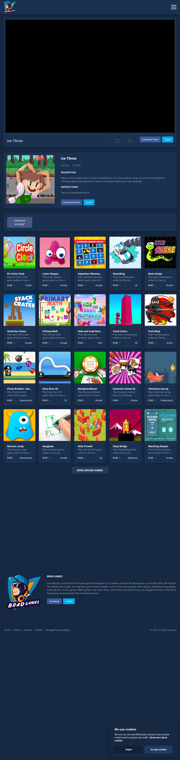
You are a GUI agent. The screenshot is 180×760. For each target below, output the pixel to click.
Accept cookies (159, 749)
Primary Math (50, 331)
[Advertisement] (90, 519)
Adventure (133, 458)
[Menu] (173, 7)
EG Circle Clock (15, 273)
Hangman (48, 446)
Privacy (17, 630)
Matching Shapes (158, 446)
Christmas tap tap (158, 388)
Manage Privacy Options (57, 630)
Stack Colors (120, 331)
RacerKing (119, 273)
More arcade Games (90, 470)
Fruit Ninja (154, 331)
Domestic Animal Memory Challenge (133, 388)
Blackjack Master (87, 388)
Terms (7, 630)
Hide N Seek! (85, 446)
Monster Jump (15, 446)
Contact (38, 630)
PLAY (9, 285)
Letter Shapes (50, 273)
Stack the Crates (16, 331)
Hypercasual (26, 400)
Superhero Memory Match (92, 273)
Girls (100, 343)
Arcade (65, 165)
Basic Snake (155, 273)
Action (170, 343)
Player (77, 165)
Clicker (28, 285)
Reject (129, 749)
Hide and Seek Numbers (91, 331)
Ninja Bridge (120, 446)
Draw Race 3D (50, 388)
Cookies (27, 630)
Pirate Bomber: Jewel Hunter (23, 388)
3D (136, 285)
